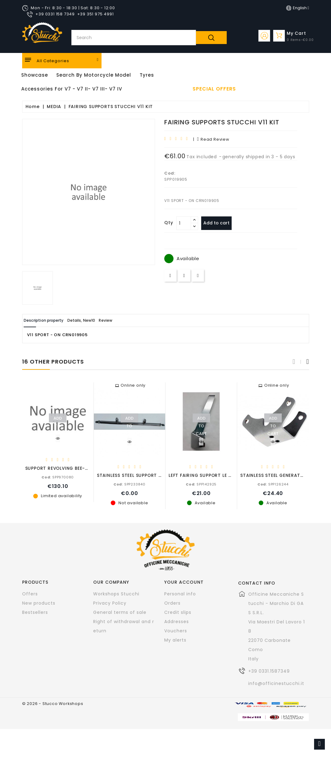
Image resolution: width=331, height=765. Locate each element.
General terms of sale (119, 612)
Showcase (34, 75)
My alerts (175, 640)
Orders (172, 603)
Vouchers (175, 630)
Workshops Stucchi (116, 593)
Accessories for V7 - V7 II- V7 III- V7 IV (71, 89)
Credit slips (177, 612)
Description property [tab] (50, 320)
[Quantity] (183, 223)
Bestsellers (35, 612)
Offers (30, 593)
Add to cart (219, 223)
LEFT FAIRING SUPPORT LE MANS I (206, 475)
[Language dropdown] (297, 8)
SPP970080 (58, 476)
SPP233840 (130, 483)
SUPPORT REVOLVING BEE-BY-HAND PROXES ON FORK (86, 468)
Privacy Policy (109, 603)
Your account (184, 582)
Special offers (214, 89)
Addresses (176, 621)
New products (38, 603)
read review (213, 139)
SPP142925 (201, 483)
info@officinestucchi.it (276, 683)
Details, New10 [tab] (99, 320)
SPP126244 (273, 483)
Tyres (147, 75)
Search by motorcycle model (93, 75)
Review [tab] (133, 320)
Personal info (180, 593)
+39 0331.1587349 (269, 671)
